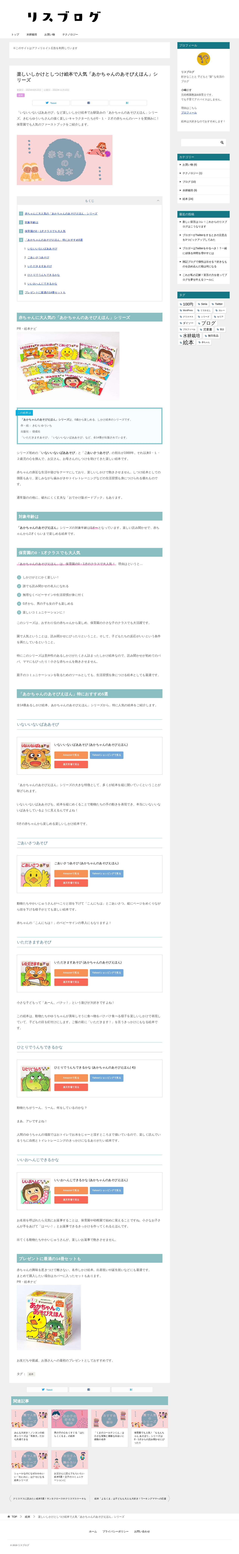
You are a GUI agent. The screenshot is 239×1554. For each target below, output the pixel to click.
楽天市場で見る (71, 764)
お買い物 (49, 34)
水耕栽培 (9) (190, 190)
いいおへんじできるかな (42, 283)
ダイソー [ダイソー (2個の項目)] (188, 322)
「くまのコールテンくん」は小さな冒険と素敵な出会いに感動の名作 (109, 1436)
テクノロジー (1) (192, 173)
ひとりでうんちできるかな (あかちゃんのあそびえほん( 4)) (95, 1067)
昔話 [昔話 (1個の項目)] (222, 329)
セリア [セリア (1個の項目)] (220, 317)
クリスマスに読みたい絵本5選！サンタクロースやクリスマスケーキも (49, 1498)
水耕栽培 (32, 34)
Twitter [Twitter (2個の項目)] (219, 303)
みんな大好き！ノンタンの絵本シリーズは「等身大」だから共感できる (29, 1436)
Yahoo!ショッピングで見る (106, 755)
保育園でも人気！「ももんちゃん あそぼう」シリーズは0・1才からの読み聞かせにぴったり (149, 1437)
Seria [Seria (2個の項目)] (204, 303)
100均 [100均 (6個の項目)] (188, 304)
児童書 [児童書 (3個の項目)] (207, 329)
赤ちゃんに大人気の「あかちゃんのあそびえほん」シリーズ (61, 213)
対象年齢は (31, 222)
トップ (15, 34)
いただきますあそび (40, 266)
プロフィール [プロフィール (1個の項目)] (189, 329)
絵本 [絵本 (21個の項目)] (188, 342)
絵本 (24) (188, 198)
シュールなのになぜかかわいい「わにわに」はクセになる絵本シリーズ (29, 1476)
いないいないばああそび (42, 248)
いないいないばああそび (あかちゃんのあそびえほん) (91, 744)
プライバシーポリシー (116, 1531)
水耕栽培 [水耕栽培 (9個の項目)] (191, 335)
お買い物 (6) (190, 164)
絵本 (20, 95)
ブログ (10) (189, 181)
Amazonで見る (71, 755)
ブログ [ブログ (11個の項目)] (208, 323)
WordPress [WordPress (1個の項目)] (188, 310)
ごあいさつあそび (38, 257)
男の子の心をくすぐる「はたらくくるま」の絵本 (69, 1434)
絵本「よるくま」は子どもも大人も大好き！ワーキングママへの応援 (130, 1498)
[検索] (203, 142)
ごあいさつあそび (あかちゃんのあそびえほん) (86, 863)
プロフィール (189, 112)
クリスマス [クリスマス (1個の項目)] (188, 317)
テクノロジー (70, 34)
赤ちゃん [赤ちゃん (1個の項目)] (206, 342)
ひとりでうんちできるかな (44, 274)
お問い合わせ (142, 1531)
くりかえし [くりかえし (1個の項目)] (206, 310)
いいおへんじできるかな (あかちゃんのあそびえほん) (91, 1180)
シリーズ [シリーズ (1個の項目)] (205, 317)
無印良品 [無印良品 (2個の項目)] (213, 335)
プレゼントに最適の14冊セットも (45, 292)
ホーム (93, 1531)
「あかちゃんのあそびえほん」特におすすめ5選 (54, 239)
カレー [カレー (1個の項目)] (222, 310)
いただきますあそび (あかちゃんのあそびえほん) (88, 962)
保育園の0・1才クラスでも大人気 (45, 231)
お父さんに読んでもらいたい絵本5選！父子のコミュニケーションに (69, 1476)
